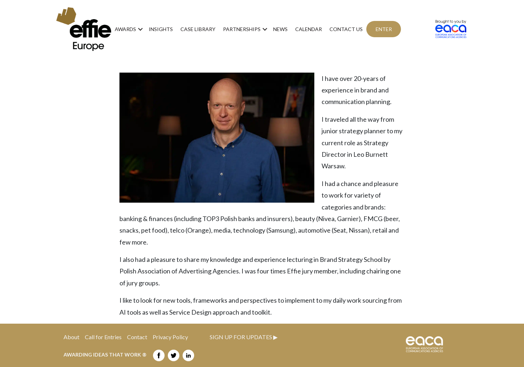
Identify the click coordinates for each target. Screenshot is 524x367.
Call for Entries (106, 336)
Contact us (346, 29)
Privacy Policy (170, 336)
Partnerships (242, 29)
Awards (125, 29)
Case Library (197, 29)
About (71, 336)
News (280, 29)
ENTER (384, 29)
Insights (161, 29)
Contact (140, 336)
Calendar (308, 29)
